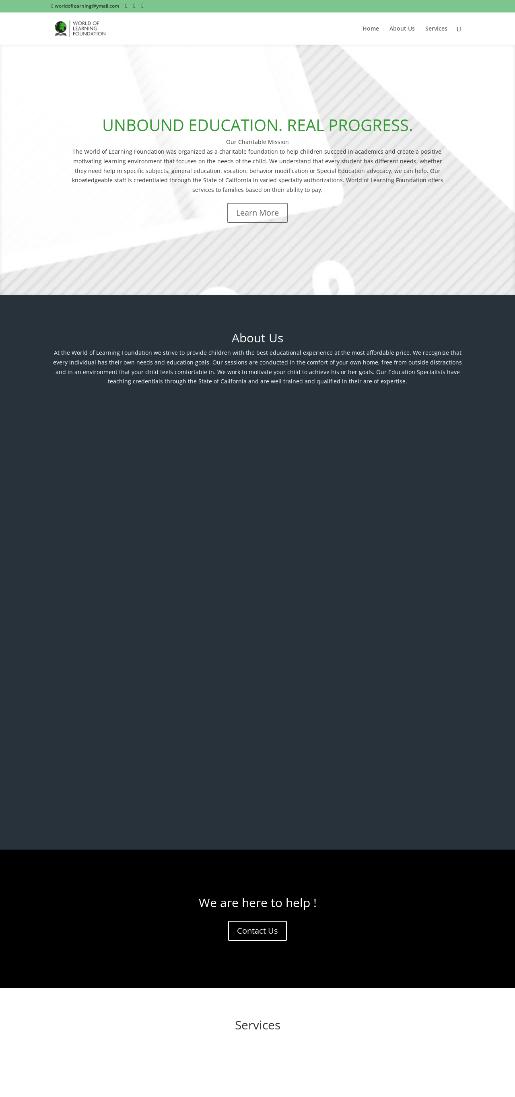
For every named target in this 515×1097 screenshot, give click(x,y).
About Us (402, 29)
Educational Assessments (257, 787)
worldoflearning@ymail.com (258, 940)
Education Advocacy (112, 704)
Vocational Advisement (112, 787)
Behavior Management (402, 704)
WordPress (185, 1086)
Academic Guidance (257, 704)
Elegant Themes (108, 1086)
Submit (151, 1004)
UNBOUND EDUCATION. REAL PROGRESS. (257, 125)
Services (436, 29)
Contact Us (257, 525)
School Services (402, 787)
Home (371, 29)
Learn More (257, 212)
